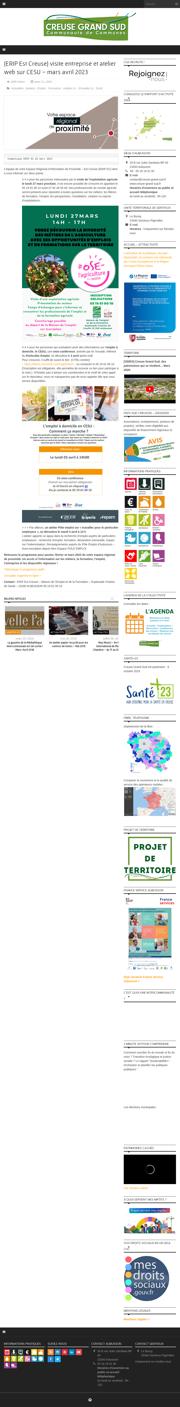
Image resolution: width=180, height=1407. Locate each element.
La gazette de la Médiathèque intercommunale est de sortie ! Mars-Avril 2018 (25, 646)
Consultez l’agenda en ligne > (22, 575)
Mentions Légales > (137, 1319)
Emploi (42, 88)
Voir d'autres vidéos (136, 1188)
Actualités (17, 88)
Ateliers (31, 88)
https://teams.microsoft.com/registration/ (49, 364)
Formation (55, 88)
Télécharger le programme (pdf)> (24, 569)
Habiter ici (69, 88)
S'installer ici (86, 88)
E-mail (134, 175)
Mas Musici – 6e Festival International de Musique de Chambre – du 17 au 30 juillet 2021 (112, 646)
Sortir (99, 88)
